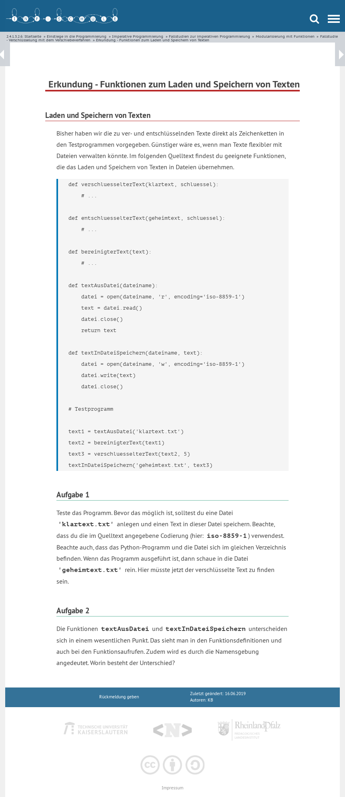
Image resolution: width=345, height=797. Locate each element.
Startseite (32, 36)
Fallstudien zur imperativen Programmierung (209, 36)
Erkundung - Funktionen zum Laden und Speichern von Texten (152, 40)
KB (210, 700)
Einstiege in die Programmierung (76, 36)
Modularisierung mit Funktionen (285, 36)
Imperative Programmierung (137, 36)
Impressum (172, 788)
